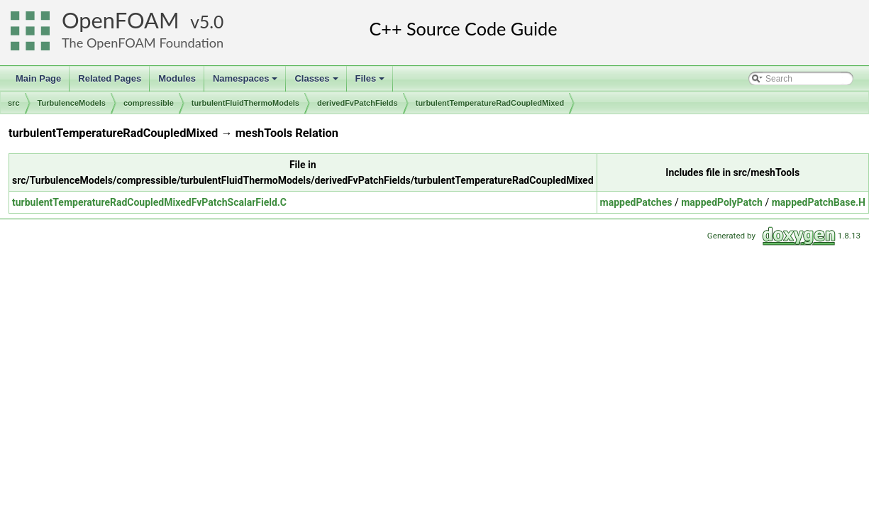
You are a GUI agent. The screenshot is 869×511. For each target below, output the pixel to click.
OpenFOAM (120, 20)
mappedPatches (636, 202)
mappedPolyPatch (722, 202)
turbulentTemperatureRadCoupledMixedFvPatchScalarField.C (149, 202)
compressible (148, 103)
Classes (317, 82)
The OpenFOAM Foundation (142, 42)
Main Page (38, 78)
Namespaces (246, 82)
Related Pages (109, 78)
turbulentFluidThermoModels (245, 103)
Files (371, 82)
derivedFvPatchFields (357, 103)
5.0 (211, 21)
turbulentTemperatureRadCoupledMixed (490, 103)
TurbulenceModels (72, 103)
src (14, 103)
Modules (177, 78)
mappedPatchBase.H (818, 202)
